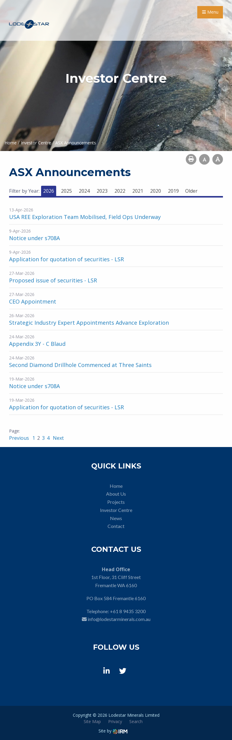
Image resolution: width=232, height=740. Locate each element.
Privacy (115, 721)
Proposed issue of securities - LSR (53, 280)
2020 (155, 191)
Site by (112, 731)
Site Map (92, 721)
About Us (116, 494)
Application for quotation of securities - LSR (66, 259)
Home (116, 486)
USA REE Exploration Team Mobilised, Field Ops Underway (85, 216)
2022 (119, 191)
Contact (116, 526)
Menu (210, 12)
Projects (116, 502)
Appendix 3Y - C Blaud (37, 343)
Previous (19, 438)
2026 (48, 191)
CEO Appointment (32, 301)
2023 (102, 191)
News (116, 518)
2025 (66, 191)
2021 (137, 191)
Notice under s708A (34, 238)
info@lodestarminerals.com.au (119, 619)
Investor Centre (116, 510)
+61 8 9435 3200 (128, 611)
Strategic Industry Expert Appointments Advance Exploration (89, 322)
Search (136, 721)
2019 (173, 191)
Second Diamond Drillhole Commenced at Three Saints (80, 364)
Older (191, 191)
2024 (84, 191)
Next (58, 438)
